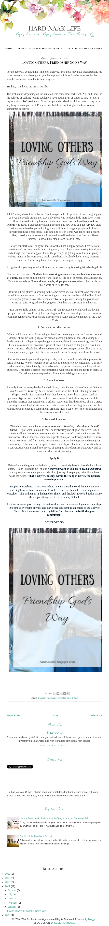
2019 (8, 878)
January (12, 906)
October (12, 890)
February (13, 902)
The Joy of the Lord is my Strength (36, 836)
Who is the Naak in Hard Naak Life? (40, 48)
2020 (8, 873)
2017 (8, 886)
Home (8, 48)
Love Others (72, 698)
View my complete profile (54, 746)
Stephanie (54, 732)
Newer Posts (13, 715)
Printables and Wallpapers (85, 48)
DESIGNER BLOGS (64, 922)
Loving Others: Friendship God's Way (54, 62)
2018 (8, 882)
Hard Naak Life (54, 27)
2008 (8, 915)
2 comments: (47, 693)
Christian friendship (46, 698)
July (10, 894)
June (10, 898)
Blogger (92, 919)
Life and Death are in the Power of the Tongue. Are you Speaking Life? (54, 818)
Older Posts (96, 715)
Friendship (61, 698)
